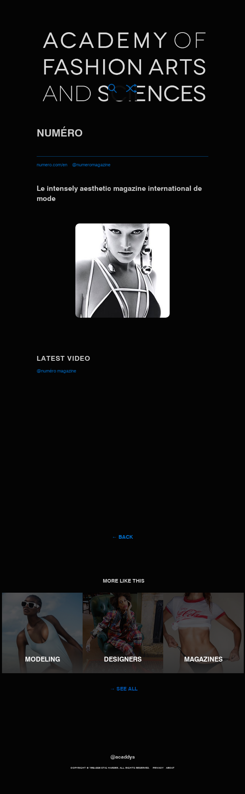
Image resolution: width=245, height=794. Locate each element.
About (170, 768)
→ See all (124, 689)
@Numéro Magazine (56, 371)
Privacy (158, 768)
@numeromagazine (91, 165)
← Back (122, 537)
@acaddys (122, 757)
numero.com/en (52, 165)
